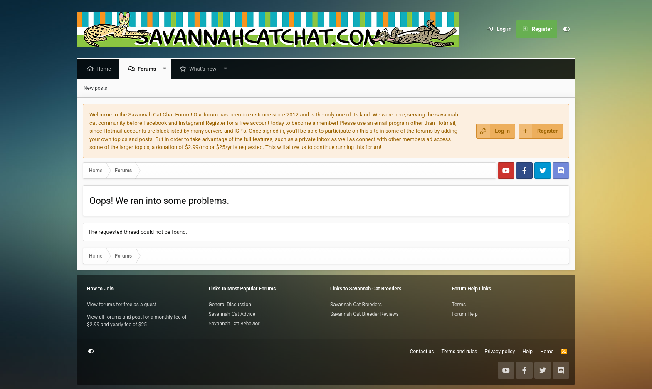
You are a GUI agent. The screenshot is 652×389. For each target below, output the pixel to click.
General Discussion (230, 304)
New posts (95, 88)
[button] (167, 69)
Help (527, 351)
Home (105, 69)
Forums (148, 69)
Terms (459, 304)
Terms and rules (459, 351)
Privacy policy (499, 351)
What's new (204, 69)
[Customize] (566, 29)
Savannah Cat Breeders (356, 304)
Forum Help (465, 314)
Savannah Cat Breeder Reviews (364, 314)
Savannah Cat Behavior (234, 324)
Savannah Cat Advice (232, 314)
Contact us (422, 351)
